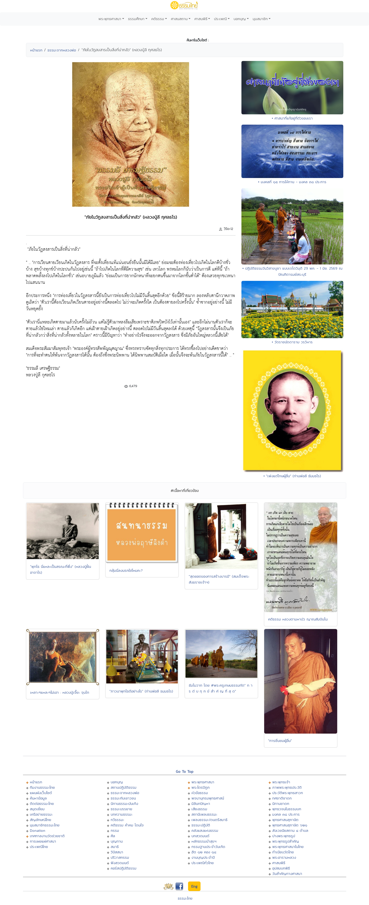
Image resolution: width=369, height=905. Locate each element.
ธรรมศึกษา (136, 18)
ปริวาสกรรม (120, 857)
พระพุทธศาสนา (109, 18)
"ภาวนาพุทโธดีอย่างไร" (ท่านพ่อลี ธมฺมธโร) (141, 691)
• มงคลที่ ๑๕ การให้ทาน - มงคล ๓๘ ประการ (292, 181)
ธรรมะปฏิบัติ (200, 825)
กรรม (115, 830)
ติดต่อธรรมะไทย (42, 803)
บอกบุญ (240, 18)
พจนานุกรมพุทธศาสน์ (207, 798)
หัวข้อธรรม (199, 792)
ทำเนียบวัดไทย (283, 852)
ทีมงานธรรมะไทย (42, 787)
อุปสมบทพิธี (281, 868)
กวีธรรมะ (117, 819)
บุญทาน (117, 841)
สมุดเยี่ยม (37, 808)
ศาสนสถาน (179, 18)
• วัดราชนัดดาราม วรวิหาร (292, 342)
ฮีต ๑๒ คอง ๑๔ (203, 852)
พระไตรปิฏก (200, 787)
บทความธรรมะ (121, 814)
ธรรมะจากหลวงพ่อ (62, 50)
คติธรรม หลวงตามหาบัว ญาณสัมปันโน (298, 619)
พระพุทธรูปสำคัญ (285, 841)
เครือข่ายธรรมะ (41, 814)
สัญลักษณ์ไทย (40, 819)
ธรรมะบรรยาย (121, 808)
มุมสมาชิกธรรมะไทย (45, 825)
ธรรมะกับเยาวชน (123, 798)
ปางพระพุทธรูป (283, 835)
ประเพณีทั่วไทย (202, 862)
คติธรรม (157, 18)
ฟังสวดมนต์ (120, 862)
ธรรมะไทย (185, 898)
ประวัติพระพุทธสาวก (287, 792)
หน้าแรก (36, 50)
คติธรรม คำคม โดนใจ (127, 825)
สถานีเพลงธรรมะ (204, 814)
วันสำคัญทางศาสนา (287, 873)
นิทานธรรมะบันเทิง (124, 803)
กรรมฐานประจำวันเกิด (208, 846)
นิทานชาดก (280, 803)
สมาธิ (115, 846)
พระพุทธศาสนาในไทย (288, 846)
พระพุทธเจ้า (281, 782)
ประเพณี (220, 18)
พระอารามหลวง (284, 857)
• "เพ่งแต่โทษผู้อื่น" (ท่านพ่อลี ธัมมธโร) (292, 475)
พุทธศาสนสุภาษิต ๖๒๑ (289, 825)
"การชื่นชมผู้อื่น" (280, 740)
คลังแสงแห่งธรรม (204, 830)
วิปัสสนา (117, 852)
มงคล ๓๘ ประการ (286, 814)
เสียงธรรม (199, 808)
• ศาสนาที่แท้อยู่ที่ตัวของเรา (292, 118)
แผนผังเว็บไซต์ (41, 792)
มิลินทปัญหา (200, 803)
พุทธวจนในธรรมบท (286, 808)
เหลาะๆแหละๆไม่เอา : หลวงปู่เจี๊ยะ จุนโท (59, 692)
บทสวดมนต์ (200, 835)
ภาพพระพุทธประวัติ (287, 787)
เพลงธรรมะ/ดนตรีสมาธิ (209, 819)
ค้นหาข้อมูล (38, 798)
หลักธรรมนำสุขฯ (203, 841)
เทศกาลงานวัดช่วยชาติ (47, 835)
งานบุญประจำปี (203, 857)
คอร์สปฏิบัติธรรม (123, 868)
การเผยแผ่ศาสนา (43, 841)
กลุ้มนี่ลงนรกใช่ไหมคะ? (126, 570)
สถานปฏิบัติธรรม (123, 787)
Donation (37, 830)
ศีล (113, 835)
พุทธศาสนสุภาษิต (285, 819)
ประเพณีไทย (39, 846)
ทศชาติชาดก (282, 798)
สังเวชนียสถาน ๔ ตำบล (290, 830)
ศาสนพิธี (200, 18)
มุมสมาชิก (260, 18)
